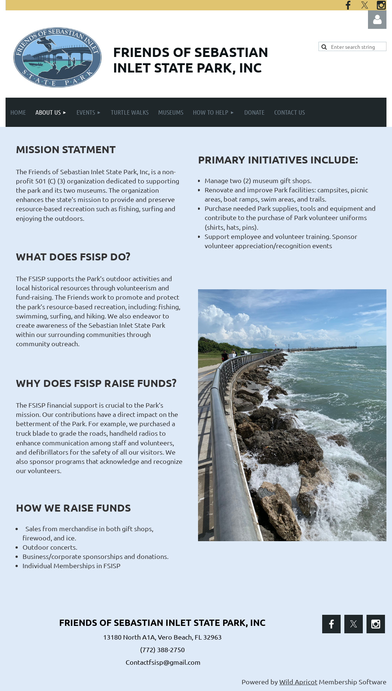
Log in (377, 19)
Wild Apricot (298, 681)
